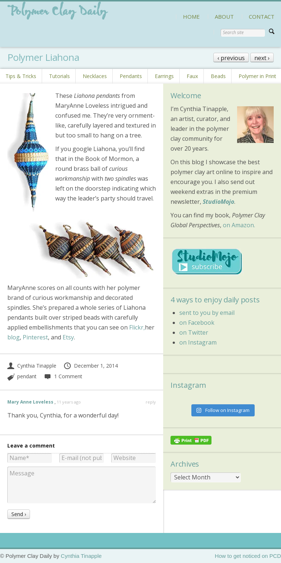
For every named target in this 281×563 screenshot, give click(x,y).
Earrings (164, 76)
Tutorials (59, 76)
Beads (218, 76)
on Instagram (198, 342)
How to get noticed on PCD (248, 556)
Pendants (131, 76)
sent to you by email (207, 313)
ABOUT (224, 16)
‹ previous (231, 58)
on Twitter (193, 332)
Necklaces (95, 76)
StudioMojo (218, 202)
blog (13, 337)
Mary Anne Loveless (30, 402)
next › (262, 58)
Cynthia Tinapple (31, 365)
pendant (27, 376)
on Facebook (196, 323)
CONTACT (261, 16)
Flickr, (137, 327)
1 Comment (63, 376)
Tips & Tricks (20, 76)
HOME (191, 16)
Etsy (68, 337)
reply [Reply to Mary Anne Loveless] (151, 402)
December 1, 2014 (90, 365)
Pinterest (35, 337)
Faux (192, 76)
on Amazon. (239, 225)
